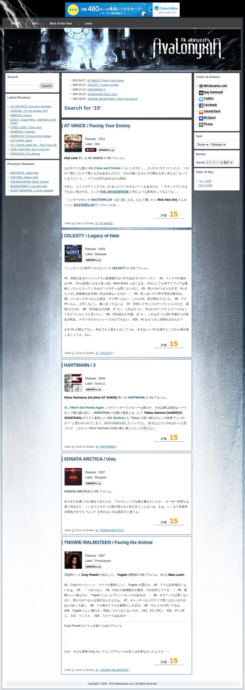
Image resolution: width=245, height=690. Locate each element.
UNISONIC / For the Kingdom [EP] (29, 111)
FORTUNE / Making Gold (24, 177)
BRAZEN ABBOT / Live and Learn (28, 186)
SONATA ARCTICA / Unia (102, 94)
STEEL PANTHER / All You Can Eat (29, 149)
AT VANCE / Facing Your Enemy (105, 80)
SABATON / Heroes (21, 115)
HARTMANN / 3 (96, 89)
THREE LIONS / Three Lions (26, 127)
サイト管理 (205, 181)
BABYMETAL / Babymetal (24, 173)
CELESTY (106, 352)
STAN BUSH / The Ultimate (25, 153)
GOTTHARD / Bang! (21, 140)
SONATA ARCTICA (111, 530)
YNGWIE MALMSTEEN (114, 669)
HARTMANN (107, 446)
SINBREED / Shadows (22, 131)
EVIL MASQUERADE (114, 191)
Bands (200, 162)
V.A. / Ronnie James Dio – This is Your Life (33, 145)
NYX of (205, 185)
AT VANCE (105, 223)
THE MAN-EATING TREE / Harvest (29, 181)
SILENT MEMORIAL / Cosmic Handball (31, 190)
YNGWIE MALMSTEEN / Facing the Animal (112, 98)
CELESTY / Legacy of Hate (103, 84)
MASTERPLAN (84, 205)
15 (96, 223)
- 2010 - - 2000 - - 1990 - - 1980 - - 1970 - (218, 144)
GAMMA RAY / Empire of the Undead (30, 136)
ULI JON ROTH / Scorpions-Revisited (30, 106)
